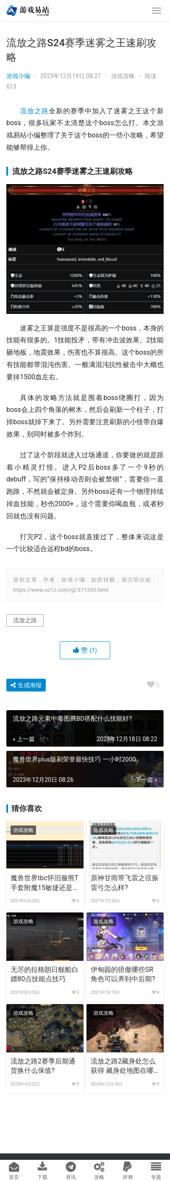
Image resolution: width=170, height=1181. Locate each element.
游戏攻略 (123, 76)
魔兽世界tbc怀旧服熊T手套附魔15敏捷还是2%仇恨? (44, 883)
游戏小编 (18, 76)
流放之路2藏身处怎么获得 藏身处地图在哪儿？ (123, 1066)
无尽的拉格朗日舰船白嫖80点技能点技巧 (44, 974)
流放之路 (34, 111)
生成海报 (26, 685)
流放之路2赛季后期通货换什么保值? (43, 1066)
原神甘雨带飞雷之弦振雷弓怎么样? (125, 882)
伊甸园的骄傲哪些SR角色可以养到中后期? (123, 974)
